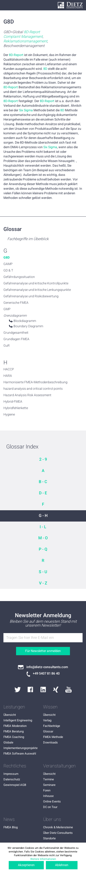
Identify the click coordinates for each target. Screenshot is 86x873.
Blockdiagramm (25, 321)
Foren (46, 790)
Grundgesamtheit (15, 333)
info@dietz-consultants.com (47, 667)
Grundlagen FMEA (16, 339)
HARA (7, 376)
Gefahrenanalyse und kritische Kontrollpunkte (35, 283)
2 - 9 (43, 459)
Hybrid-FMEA (12, 402)
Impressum (10, 774)
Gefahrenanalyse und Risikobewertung (30, 296)
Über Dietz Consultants (58, 833)
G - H (43, 516)
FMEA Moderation (15, 726)
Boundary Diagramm (28, 326)
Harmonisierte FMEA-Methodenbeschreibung (35, 382)
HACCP (8, 369)
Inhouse (48, 796)
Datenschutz (11, 779)
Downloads (50, 742)
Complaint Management (23, 36)
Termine (48, 779)
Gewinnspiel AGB (14, 785)
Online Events (52, 801)
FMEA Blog (10, 827)
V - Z (43, 583)
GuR (6, 346)
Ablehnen (61, 865)
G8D (6, 258)
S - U (43, 572)
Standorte (49, 838)
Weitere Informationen (43, 859)
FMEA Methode (53, 737)
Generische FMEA (15, 303)
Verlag (47, 720)
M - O (43, 538)
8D (45, 69)
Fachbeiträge (51, 726)
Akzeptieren (26, 865)
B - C (43, 482)
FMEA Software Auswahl (19, 753)
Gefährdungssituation (19, 277)
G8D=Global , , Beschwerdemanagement (25, 39)
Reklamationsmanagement (25, 41)
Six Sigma (26, 110)
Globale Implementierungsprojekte (20, 745)
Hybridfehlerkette (15, 408)
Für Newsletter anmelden (43, 651)
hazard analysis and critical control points (33, 389)
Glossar (48, 731)
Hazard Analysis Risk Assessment (27, 395)
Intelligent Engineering (17, 720)
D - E (43, 493)
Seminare (49, 785)
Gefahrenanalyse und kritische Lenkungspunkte (37, 290)
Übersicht (9, 715)
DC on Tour (50, 807)
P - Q (43, 549)
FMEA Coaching (13, 737)
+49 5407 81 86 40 (46, 673)
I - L (43, 527)
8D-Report (32, 32)
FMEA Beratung (13, 731)
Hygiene (9, 415)
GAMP (8, 264)
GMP (7, 309)
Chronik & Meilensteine (58, 827)
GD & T (8, 270)
